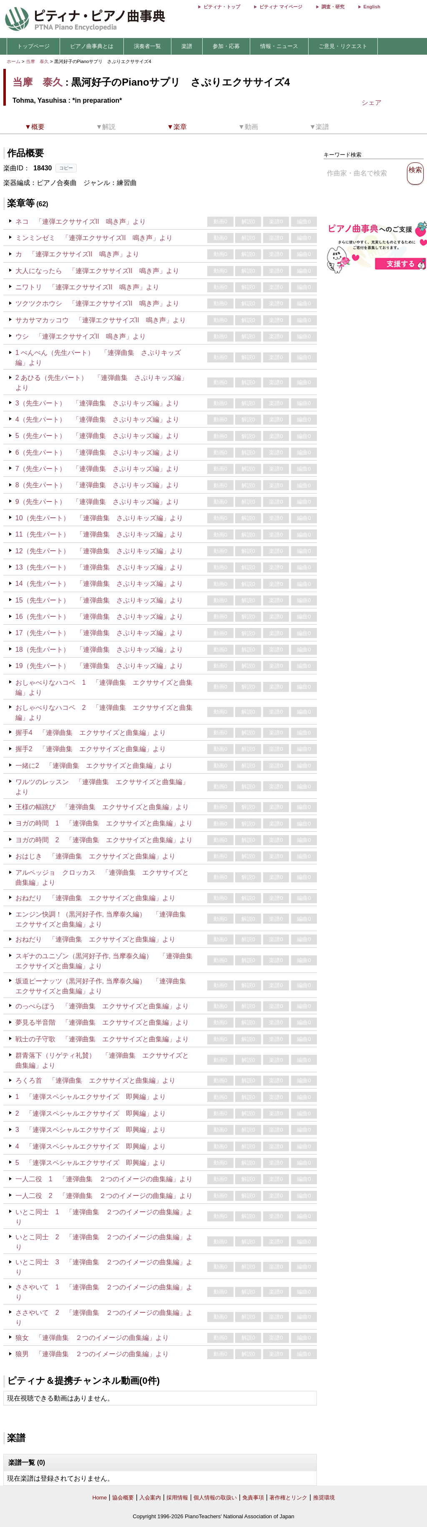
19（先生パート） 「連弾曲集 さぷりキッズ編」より (99, 665)
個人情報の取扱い (215, 1497)
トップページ (33, 46)
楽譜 (186, 46)
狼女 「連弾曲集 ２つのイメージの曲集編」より (92, 1337)
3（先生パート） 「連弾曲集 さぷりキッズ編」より (97, 403)
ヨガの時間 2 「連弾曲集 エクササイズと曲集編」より (104, 839)
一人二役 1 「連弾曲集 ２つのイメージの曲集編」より (104, 1179)
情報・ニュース (279, 46)
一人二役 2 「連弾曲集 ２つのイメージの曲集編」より (104, 1195)
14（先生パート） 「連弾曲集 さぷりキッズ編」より (99, 583)
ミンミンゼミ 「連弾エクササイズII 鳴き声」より (94, 237)
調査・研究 (333, 6)
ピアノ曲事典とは (91, 46)
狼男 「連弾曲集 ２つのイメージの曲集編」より (92, 1353)
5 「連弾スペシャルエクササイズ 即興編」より (90, 1162)
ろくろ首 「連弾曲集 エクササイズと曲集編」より (95, 1080)
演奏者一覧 (147, 46)
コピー (66, 167)
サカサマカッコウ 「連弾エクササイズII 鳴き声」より (100, 320)
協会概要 (123, 1497)
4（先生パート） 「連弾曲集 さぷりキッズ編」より (97, 419)
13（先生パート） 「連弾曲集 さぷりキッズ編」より (99, 567)
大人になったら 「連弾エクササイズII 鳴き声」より (97, 270)
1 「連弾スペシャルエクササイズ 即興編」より (90, 1096)
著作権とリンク (288, 1497)
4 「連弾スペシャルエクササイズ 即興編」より (90, 1146)
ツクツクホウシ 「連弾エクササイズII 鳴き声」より (97, 303)
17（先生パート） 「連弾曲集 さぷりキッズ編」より (99, 632)
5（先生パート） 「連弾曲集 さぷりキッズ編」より (97, 435)
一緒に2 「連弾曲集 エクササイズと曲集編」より (94, 765)
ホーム (13, 61)
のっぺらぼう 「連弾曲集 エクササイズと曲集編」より (102, 1006)
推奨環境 (324, 1497)
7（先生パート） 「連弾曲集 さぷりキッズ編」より (97, 468)
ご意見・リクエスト (343, 46)
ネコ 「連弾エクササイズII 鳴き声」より (80, 221)
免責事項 (253, 1497)
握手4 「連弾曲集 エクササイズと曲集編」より (90, 732)
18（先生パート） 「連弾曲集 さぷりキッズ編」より (99, 649)
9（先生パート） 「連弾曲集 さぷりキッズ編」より (97, 501)
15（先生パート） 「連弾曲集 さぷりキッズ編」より (99, 600)
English (372, 6)
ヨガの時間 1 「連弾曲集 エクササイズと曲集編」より (104, 823)
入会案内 (150, 1497)
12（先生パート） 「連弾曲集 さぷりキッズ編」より (99, 551)
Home (99, 1497)
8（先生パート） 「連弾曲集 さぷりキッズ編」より (97, 485)
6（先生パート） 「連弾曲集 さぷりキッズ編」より (97, 452)
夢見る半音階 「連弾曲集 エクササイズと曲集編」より (102, 1022)
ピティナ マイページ (280, 6)
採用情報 (177, 1497)
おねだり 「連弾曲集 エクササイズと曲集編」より (95, 898)
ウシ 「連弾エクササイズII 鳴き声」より (80, 336)
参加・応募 (226, 46)
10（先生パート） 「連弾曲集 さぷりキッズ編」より (99, 518)
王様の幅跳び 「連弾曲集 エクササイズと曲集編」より (102, 806)
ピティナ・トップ (221, 6)
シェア (372, 102)
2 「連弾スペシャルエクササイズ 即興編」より (90, 1113)
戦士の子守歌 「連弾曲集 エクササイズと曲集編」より (102, 1039)
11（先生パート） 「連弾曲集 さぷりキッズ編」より (99, 534)
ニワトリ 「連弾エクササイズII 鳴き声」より (87, 287)
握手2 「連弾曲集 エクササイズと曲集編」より (90, 748)
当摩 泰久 (37, 61)
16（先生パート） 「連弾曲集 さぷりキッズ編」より (99, 616)
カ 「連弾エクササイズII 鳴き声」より (77, 254)
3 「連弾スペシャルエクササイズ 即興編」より (90, 1129)
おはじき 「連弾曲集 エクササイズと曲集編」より (95, 856)
